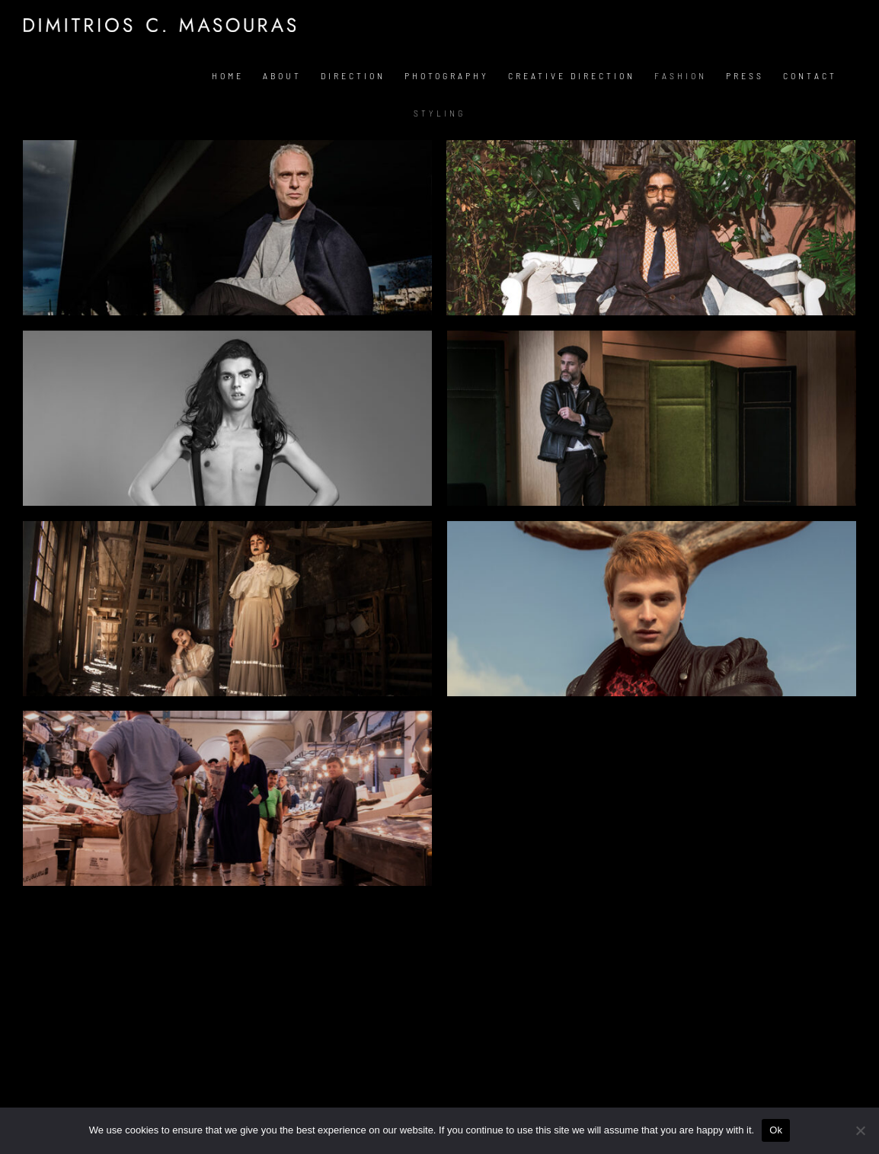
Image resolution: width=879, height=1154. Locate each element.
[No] (860, 1130)
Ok (775, 1130)
